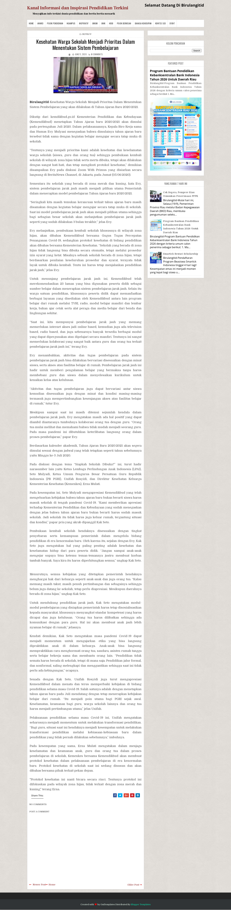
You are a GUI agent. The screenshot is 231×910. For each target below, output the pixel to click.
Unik (103, 23)
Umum (95, 23)
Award (40, 23)
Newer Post (39, 884)
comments (97, 54)
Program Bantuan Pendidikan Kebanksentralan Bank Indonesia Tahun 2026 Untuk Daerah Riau (175, 75)
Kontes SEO (160, 23)
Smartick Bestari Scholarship (180, 254)
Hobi (111, 23)
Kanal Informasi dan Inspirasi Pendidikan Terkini (77, 8)
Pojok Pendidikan (55, 23)
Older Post (133, 884)
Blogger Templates (141, 904)
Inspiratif (84, 23)
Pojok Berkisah (124, 23)
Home (31, 23)
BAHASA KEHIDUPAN (143, 23)
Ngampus (71, 23)
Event (172, 23)
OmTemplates (108, 904)
